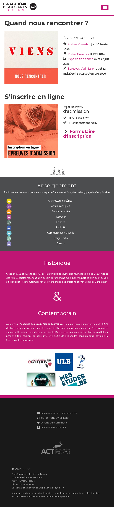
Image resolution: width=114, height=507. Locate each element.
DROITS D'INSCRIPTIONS (54, 422)
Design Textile (61, 237)
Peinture (60, 221)
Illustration (60, 216)
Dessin (60, 243)
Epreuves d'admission (81, 68)
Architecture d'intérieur (60, 200)
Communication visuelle (60, 232)
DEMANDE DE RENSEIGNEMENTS (59, 413)
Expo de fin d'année (80, 58)
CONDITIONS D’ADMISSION (55, 418)
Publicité (60, 227)
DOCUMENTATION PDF (53, 427)
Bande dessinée (60, 211)
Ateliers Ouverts (78, 44)
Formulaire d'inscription (79, 134)
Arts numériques (60, 205)
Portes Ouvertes (78, 54)
